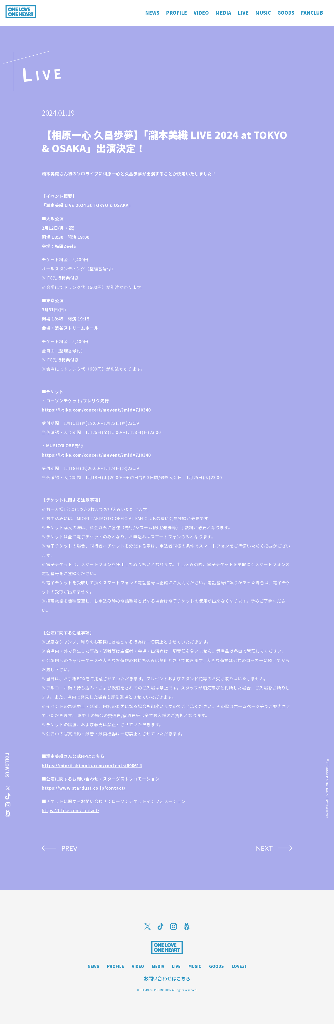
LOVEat (239, 966)
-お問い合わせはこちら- (167, 978)
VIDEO (138, 966)
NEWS (93, 966)
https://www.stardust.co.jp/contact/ (84, 788)
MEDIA (158, 966)
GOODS (216, 966)
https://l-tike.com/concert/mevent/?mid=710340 (96, 410)
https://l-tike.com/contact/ (70, 810)
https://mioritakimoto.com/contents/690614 (92, 765)
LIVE (176, 966)
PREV (69, 848)
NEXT (264, 848)
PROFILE (115, 966)
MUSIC (194, 966)
